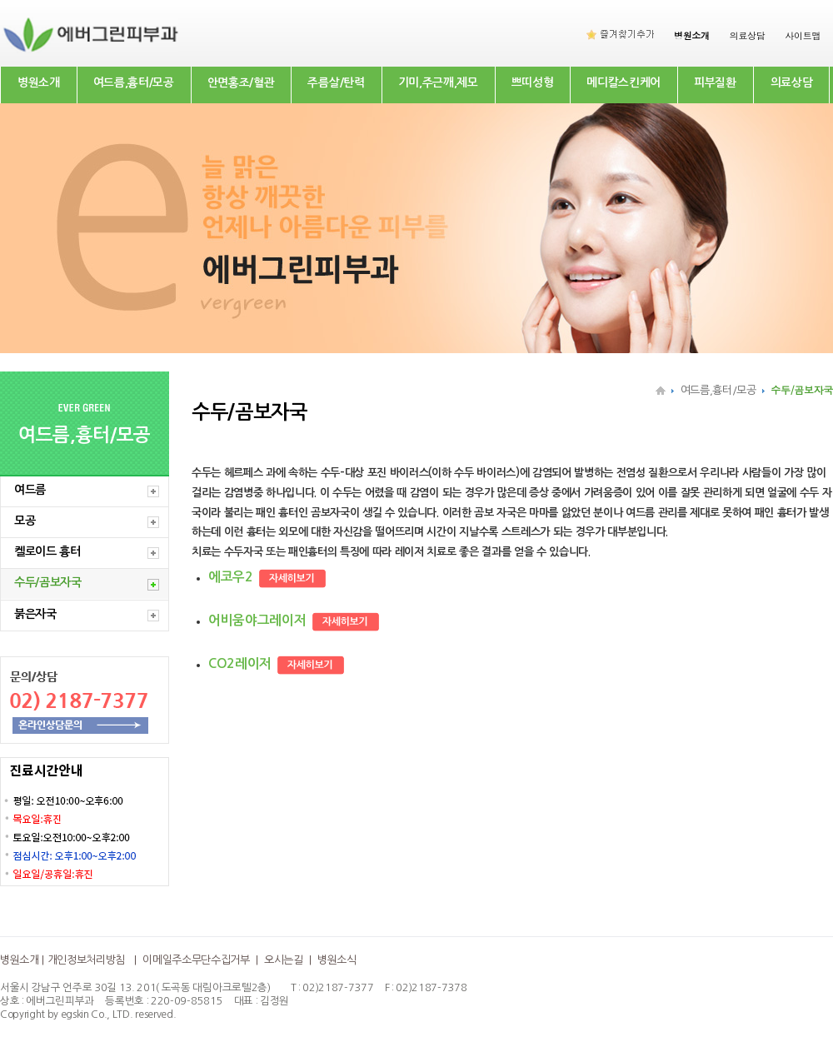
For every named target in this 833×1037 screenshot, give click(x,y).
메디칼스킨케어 (623, 82)
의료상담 (748, 35)
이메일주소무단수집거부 (195, 960)
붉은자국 (35, 614)
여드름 (30, 490)
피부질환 (715, 82)
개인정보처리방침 (86, 960)
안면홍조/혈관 (241, 82)
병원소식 (337, 960)
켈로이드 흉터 (47, 551)
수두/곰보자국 (48, 582)
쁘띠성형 (532, 82)
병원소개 (38, 82)
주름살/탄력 (335, 82)
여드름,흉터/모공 (133, 82)
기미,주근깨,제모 (438, 82)
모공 (24, 520)
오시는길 (283, 960)
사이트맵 (803, 35)
